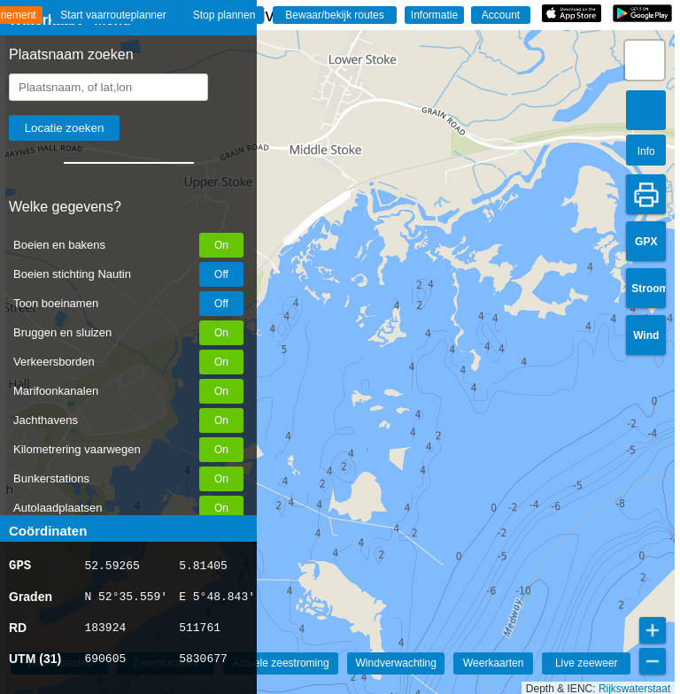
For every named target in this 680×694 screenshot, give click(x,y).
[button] (644, 60)
